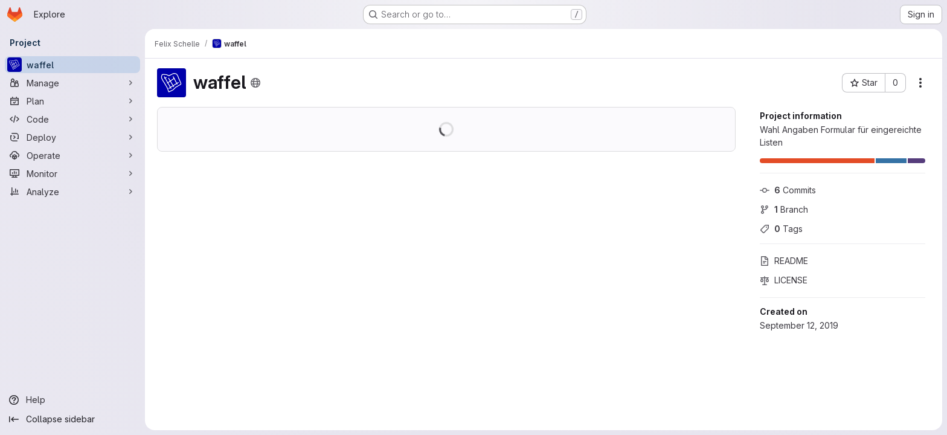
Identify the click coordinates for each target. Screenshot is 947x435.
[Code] (72, 119)
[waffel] (72, 64)
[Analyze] (72, 191)
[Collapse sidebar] (72, 419)
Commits (788, 190)
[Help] (72, 400)
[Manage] (72, 82)
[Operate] (72, 155)
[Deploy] (72, 137)
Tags (781, 229)
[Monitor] (72, 173)
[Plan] (72, 100)
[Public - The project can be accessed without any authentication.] (255, 83)
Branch (784, 209)
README (784, 261)
